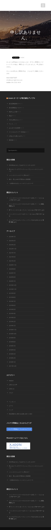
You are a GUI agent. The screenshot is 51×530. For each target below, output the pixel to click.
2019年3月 (12, 317)
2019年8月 (12, 297)
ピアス (11, 406)
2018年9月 (12, 338)
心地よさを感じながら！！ (17, 136)
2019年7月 (12, 301)
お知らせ (11, 389)
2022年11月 (12, 249)
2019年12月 (12, 285)
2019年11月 (12, 289)
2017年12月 (12, 366)
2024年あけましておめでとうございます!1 (22, 165)
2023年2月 (12, 245)
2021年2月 (12, 261)
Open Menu (43, 5)
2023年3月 (12, 240)
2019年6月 (12, 305)
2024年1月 (12, 236)
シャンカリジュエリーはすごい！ (19, 214)
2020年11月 (12, 265)
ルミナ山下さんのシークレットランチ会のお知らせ (24, 220)
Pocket (22, 57)
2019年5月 (12, 309)
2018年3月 (12, 354)
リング (11, 410)
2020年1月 (12, 281)
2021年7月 (12, 253)
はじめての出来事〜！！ (16, 128)
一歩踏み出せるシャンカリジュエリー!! (21, 183)
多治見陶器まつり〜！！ (16, 108)
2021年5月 (12, 257)
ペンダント (12, 402)
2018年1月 (12, 362)
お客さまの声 (13, 384)
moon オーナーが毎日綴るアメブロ (21, 98)
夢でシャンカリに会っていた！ (18, 210)
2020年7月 (12, 273)
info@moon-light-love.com (14, 80)
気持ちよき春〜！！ (15, 112)
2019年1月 (12, 325)
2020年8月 (12, 269)
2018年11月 (12, 329)
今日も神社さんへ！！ (16, 120)
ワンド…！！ (13, 124)
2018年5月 (12, 350)
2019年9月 (12, 293)
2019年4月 (12, 313)
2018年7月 (12, 346)
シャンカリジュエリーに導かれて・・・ (21, 175)
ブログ (11, 393)
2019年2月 (12, 321)
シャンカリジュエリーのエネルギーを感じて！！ (24, 198)
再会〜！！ (12, 116)
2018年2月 (12, 358)
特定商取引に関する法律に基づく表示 (20, 414)
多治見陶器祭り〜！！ (16, 103)
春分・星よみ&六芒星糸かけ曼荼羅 (19, 179)
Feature (11, 380)
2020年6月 (12, 277)
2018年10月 (12, 333)
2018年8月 (12, 342)
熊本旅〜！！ (13, 140)
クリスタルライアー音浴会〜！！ (19, 132)
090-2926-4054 (16, 82)
